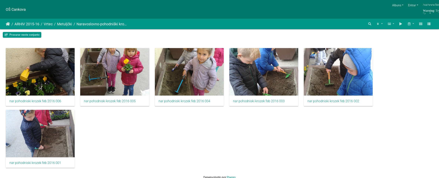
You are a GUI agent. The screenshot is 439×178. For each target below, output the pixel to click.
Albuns (396, 5)
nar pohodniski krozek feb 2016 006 (35, 103)
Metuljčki (64, 24)
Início (8, 24)
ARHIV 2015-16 (26, 24)
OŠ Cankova (16, 9)
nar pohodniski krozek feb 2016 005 (113, 103)
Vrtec (48, 24)
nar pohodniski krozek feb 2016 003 (268, 103)
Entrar (412, 5)
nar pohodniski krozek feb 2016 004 (190, 103)
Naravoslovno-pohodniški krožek (102, 24)
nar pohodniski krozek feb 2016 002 (346, 103)
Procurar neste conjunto (22, 34)
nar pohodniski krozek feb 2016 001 (35, 167)
